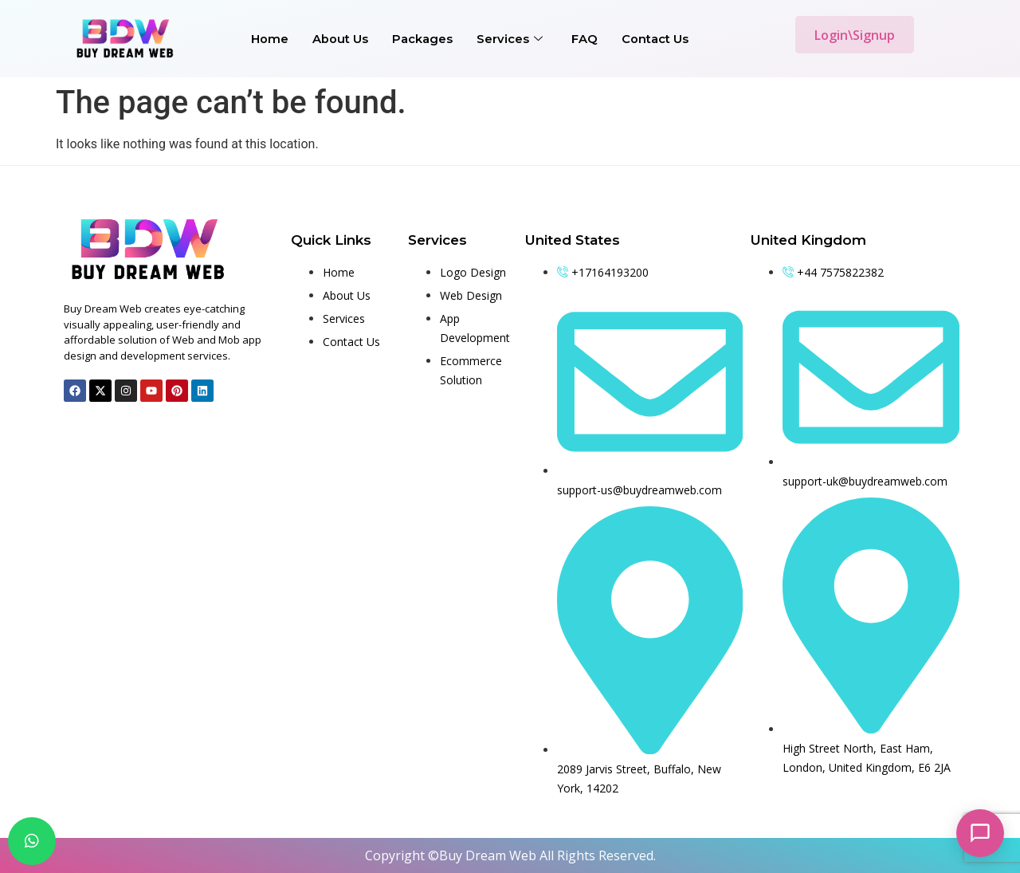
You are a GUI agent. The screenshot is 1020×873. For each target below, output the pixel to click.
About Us (340, 38)
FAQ (584, 38)
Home (269, 38)
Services (510, 38)
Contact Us (655, 38)
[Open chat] (980, 833)
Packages (422, 38)
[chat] (32, 841)
